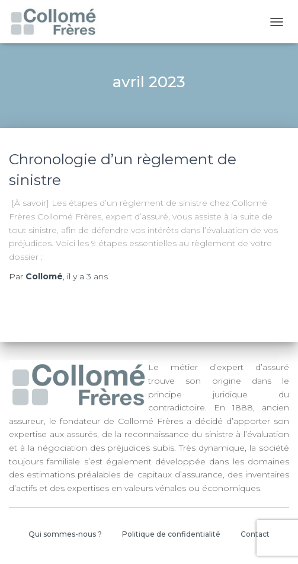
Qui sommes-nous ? (65, 534)
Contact (255, 534)
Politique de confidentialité (171, 534)
